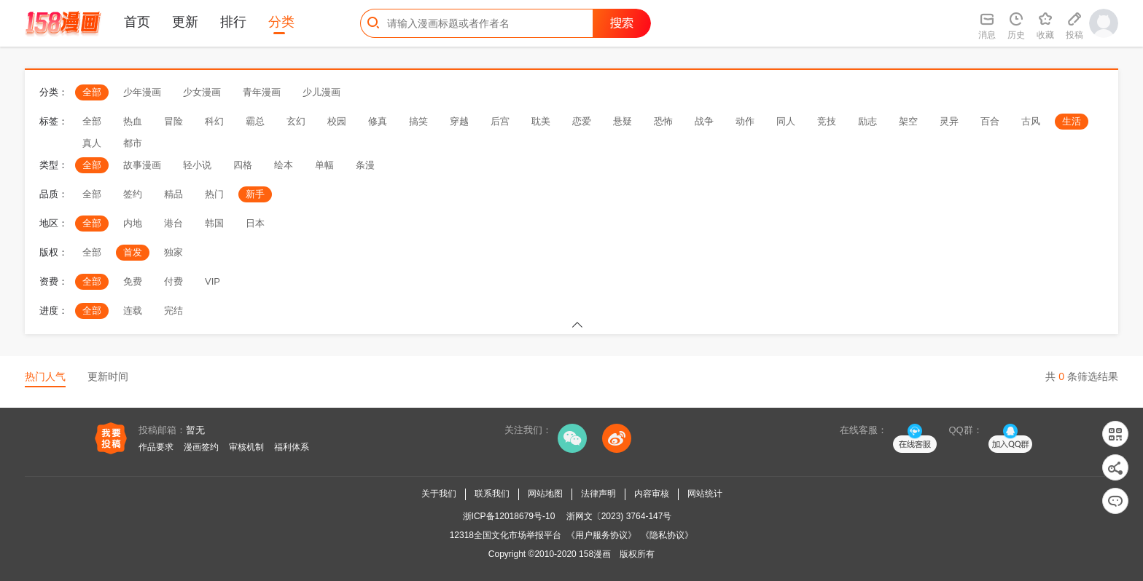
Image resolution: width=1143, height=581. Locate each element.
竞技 (826, 121)
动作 (745, 121)
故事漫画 (142, 164)
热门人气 (45, 376)
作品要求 (156, 447)
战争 (704, 121)
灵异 (949, 121)
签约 (132, 194)
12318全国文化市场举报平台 (505, 535)
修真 (377, 121)
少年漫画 (142, 92)
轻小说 (197, 164)
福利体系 (291, 447)
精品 (173, 194)
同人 (785, 121)
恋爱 (581, 121)
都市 (132, 143)
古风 (1030, 121)
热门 (214, 194)
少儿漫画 (321, 92)
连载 (132, 310)
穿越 (459, 121)
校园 (336, 121)
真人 (91, 143)
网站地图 (545, 494)
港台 (173, 223)
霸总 (255, 121)
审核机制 (246, 447)
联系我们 (492, 494)
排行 (233, 22)
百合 (989, 121)
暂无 (195, 429)
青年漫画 (262, 92)
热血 (132, 121)
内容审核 (651, 494)
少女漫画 (202, 92)
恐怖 (663, 121)
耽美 (540, 121)
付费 (173, 281)
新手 (255, 194)
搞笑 (418, 121)
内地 (132, 223)
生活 (1071, 121)
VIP (212, 281)
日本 (255, 223)
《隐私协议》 (667, 535)
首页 (137, 22)
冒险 (173, 121)
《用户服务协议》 (601, 535)
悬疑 (622, 121)
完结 (173, 310)
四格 (242, 164)
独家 (173, 252)
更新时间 (107, 376)
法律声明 (598, 494)
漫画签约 (201, 447)
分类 (281, 22)
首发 (132, 252)
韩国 (214, 223)
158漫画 (595, 554)
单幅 (324, 164)
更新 (185, 22)
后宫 (500, 121)
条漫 (365, 164)
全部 (91, 92)
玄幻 (295, 121)
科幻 (214, 121)
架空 (908, 121)
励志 (867, 121)
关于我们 (438, 494)
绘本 (283, 164)
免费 (132, 281)
